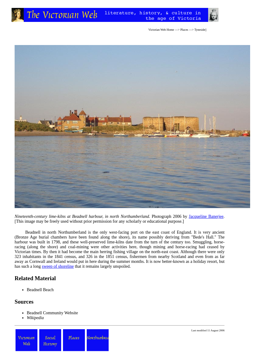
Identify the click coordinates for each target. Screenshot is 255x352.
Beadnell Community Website (52, 313)
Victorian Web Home (161, 29)
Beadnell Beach (40, 290)
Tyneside (199, 29)
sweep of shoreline (58, 266)
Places (184, 29)
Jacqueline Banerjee (206, 216)
